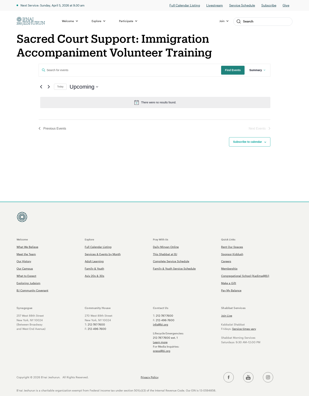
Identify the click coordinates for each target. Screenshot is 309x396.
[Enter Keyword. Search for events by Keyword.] (130, 70)
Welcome (72, 21)
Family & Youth (94, 268)
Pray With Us (160, 239)
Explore (100, 21)
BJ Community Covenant (32, 290)
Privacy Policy (149, 377)
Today (60, 86)
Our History (24, 261)
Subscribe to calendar (247, 141)
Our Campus (25, 268)
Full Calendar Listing (184, 5)
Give (286, 5)
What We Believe (27, 247)
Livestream (214, 5)
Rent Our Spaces (232, 247)
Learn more (160, 342)
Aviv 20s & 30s (94, 275)
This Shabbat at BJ (165, 254)
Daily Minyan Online (166, 247)
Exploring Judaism (28, 283)
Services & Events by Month (103, 254)
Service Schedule (242, 5)
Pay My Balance (231, 290)
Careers (226, 261)
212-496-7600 (97, 328)
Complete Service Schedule (171, 261)
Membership (229, 268)
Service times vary (244, 328)
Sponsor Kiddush (232, 254)
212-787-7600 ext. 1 (165, 337)
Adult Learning (94, 261)
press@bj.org (161, 350)
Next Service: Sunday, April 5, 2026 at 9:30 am (55, 5)
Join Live (226, 315)
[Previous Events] (41, 86)
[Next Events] (48, 86)
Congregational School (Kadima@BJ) (245, 275)
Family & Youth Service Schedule (174, 268)
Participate (130, 21)
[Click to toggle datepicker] (84, 87)
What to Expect (26, 275)
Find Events (233, 70)
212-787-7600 (96, 324)
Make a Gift (228, 283)
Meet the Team (26, 254)
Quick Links (228, 239)
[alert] (155, 102)
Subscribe (268, 5)
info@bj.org (160, 324)
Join (223, 21)
